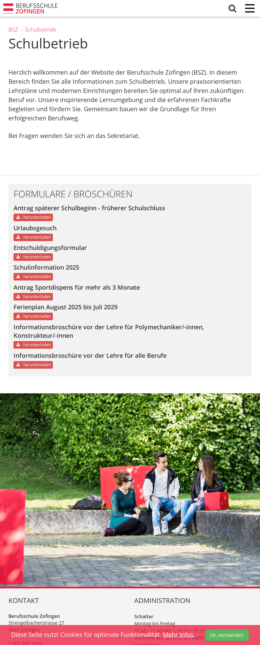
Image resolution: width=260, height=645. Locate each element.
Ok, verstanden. (227, 635)
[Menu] (250, 9)
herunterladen (33, 217)
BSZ (13, 29)
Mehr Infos (178, 634)
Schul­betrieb (40, 29)
